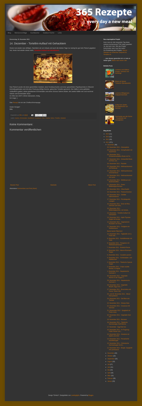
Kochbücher (34, 33)
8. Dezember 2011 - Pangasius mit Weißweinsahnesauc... (118, 244)
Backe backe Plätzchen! (115, 231)
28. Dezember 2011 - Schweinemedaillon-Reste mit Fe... (119, 155)
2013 (107, 136)
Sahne (52, 118)
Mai (108, 370)
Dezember (111, 145)
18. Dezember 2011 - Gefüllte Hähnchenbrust (116, 195)
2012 (107, 139)
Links (60, 33)
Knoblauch (38, 118)
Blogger (90, 395)
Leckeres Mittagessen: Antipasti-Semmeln (122, 94)
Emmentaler (23, 118)
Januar (109, 381)
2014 (107, 134)
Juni (108, 367)
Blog (9, 33)
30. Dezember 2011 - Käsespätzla (118, 147)
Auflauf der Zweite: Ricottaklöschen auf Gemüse (121, 106)
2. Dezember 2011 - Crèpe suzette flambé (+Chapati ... (118, 267)
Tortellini (57, 118)
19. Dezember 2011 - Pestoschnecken (119, 192)
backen (17, 118)
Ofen (43, 118)
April (109, 373)
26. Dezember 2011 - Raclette (116, 163)
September (111, 359)
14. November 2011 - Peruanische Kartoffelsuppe (118, 339)
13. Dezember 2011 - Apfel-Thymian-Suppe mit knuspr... (119, 218)
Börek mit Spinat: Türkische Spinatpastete (123, 82)
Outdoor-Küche (48, 33)
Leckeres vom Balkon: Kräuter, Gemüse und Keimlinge (122, 71)
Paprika (47, 118)
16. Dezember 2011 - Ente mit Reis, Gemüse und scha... (118, 204)
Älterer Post (92, 185)
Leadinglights (75, 395)
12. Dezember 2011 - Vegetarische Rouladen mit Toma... (118, 223)
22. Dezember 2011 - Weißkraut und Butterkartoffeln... (118, 181)
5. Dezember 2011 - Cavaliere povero (119, 255)
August (109, 361)
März (109, 375)
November (111, 353)
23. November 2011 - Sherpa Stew (118, 303)
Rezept (15, 102)
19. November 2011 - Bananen (117, 319)
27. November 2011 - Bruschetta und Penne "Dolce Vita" (119, 290)
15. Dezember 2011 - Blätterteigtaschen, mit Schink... (118, 209)
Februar (110, 378)
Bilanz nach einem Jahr (119, 60)
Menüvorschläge (21, 33)
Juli (108, 364)
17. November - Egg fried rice (116, 327)
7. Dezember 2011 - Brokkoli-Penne (118, 247)
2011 (107, 142)
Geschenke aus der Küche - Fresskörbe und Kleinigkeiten (123, 118)
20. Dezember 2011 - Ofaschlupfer (118, 189)
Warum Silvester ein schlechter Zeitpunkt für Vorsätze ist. (115, 52)
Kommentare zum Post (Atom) (27, 188)
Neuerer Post (14, 185)
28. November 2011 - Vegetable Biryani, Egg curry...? (117, 285)
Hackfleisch (31, 118)
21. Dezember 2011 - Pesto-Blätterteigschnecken (116, 185)
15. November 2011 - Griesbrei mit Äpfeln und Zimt (118, 335)
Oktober (110, 356)
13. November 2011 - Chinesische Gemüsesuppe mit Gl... (118, 344)
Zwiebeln (63, 118)
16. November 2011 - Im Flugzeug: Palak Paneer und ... (118, 330)
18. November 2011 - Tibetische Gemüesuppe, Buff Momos (117, 323)
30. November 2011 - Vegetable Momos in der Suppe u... (117, 276)
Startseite (53, 185)
